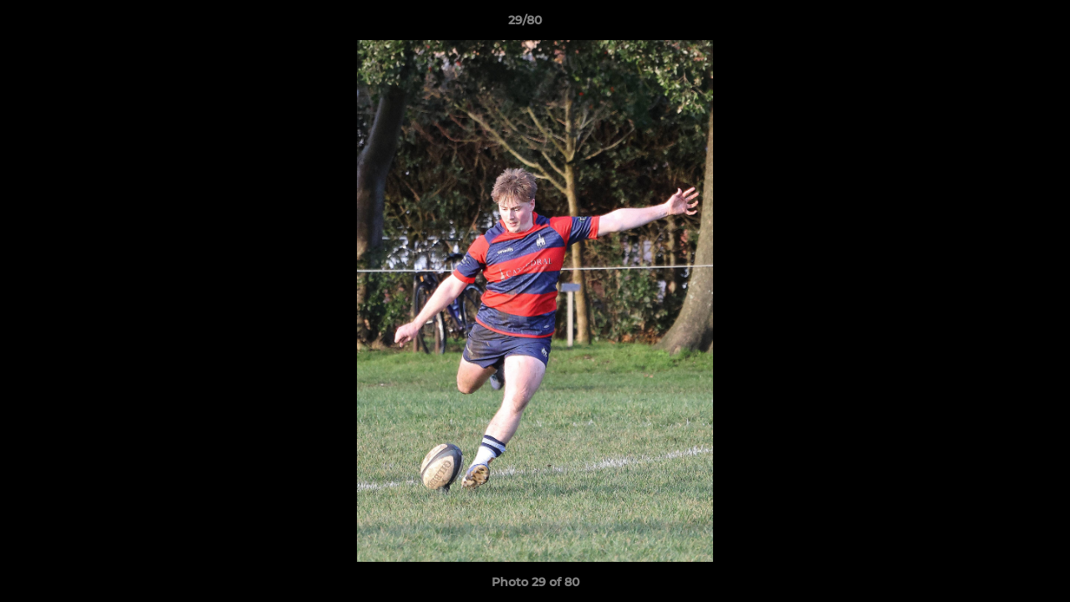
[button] (1000, 24)
